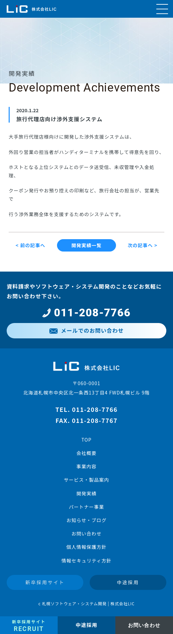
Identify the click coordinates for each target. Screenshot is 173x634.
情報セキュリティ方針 (86, 560)
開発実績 (86, 493)
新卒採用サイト (45, 582)
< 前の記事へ (30, 245)
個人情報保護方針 (86, 546)
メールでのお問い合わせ (86, 330)
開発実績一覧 (86, 245)
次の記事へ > (142, 245)
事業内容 (86, 466)
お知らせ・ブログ (86, 520)
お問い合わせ (86, 533)
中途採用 (128, 582)
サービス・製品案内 (86, 479)
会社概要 (86, 453)
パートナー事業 (86, 506)
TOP (86, 439)
